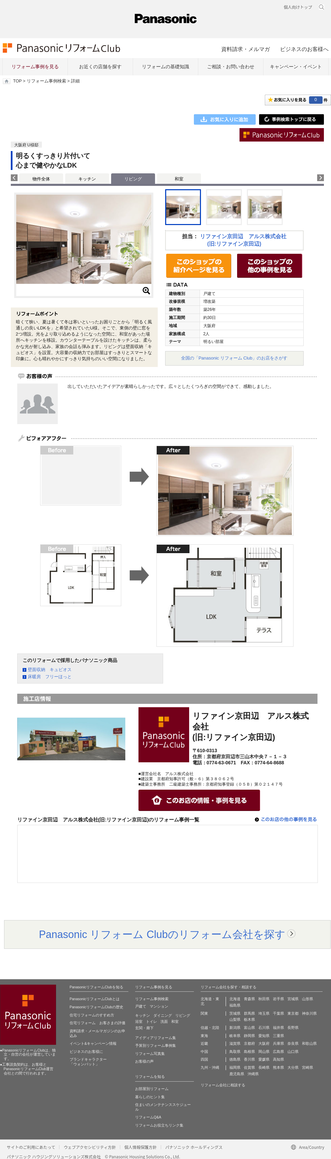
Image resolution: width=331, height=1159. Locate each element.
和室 (179, 178)
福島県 (234, 1005)
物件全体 (41, 178)
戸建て (140, 1006)
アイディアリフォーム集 (155, 1038)
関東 (204, 1013)
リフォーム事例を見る (35, 66)
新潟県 (234, 1028)
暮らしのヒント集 (150, 1097)
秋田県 (264, 999)
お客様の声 (144, 1061)
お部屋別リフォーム (152, 1089)
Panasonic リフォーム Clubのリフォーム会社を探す (162, 934)
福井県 (278, 1028)
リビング (182, 1015)
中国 (204, 1052)
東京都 (293, 1013)
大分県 (293, 1067)
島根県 (249, 1052)
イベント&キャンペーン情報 (93, 1043)
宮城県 (293, 999)
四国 (204, 1059)
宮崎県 (307, 1067)
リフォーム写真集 (150, 1054)
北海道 (234, 999)
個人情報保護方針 (140, 1147)
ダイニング (162, 1015)
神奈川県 (309, 1013)
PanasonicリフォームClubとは (95, 999)
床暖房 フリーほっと (50, 676)
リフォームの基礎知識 (165, 66)
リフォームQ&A (148, 1117)
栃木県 (249, 1019)
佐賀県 (249, 1067)
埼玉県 (264, 1013)
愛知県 (264, 1036)
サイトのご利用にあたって (31, 1147)
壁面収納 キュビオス (50, 669)
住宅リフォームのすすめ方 (92, 1015)
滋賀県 (234, 1043)
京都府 (249, 1043)
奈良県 (293, 1043)
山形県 (307, 999)
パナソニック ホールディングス (194, 1147)
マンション (159, 1006)
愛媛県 (264, 1059)
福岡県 (234, 1067)
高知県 (278, 1059)
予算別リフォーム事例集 (155, 1045)
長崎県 (264, 1067)
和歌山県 (309, 1043)
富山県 (249, 1028)
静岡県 (249, 1036)
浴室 (139, 1021)
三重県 (278, 1036)
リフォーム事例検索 (46, 81)
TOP (17, 81)
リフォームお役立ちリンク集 (159, 1125)
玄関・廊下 (144, 1028)
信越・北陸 (210, 1028)
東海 (204, 1036)
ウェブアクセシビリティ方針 (89, 1147)
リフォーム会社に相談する (223, 1085)
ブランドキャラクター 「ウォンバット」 (88, 1061)
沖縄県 (253, 1074)
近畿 (204, 1043)
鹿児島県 (236, 1074)
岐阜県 (234, 1036)
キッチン (87, 178)
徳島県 (234, 1059)
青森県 (249, 999)
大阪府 (264, 1043)
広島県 (278, 1052)
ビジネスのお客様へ (304, 49)
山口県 (293, 1052)
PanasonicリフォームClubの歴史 (96, 1007)
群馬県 (249, 1013)
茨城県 (234, 1013)
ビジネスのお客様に (86, 1052)
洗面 (164, 1021)
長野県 (293, 1028)
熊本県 (278, 1067)
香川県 (249, 1059)
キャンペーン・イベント (296, 66)
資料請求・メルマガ (245, 49)
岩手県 (278, 999)
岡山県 (264, 1052)
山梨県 (234, 1019)
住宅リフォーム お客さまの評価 (97, 1023)
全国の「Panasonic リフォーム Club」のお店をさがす (234, 358)
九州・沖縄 (210, 1067)
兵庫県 (278, 1043)
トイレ (151, 1021)
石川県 (264, 1028)
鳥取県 (234, 1052)
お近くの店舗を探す (100, 66)
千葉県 (278, 1013)
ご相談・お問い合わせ (230, 66)
